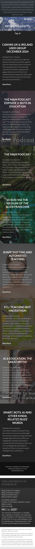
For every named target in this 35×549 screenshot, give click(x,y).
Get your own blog (12, 531)
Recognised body (21, 521)
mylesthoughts (17, 26)
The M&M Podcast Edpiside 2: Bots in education (17, 103)
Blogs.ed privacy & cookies (10, 492)
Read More (7, 84)
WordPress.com (17, 470)
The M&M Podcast (17, 154)
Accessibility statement (9, 500)
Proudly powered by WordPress (17, 467)
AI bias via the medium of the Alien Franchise (17, 203)
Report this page (7, 506)
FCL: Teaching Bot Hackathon (17, 308)
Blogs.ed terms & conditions (11, 490)
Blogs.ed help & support (9, 497)
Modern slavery (7, 504)
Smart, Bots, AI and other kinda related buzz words (17, 417)
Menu (28, 19)
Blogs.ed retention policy (10, 495)
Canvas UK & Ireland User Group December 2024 (17, 48)
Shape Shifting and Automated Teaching (17, 255)
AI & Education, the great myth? (17, 360)
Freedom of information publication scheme (16, 502)
